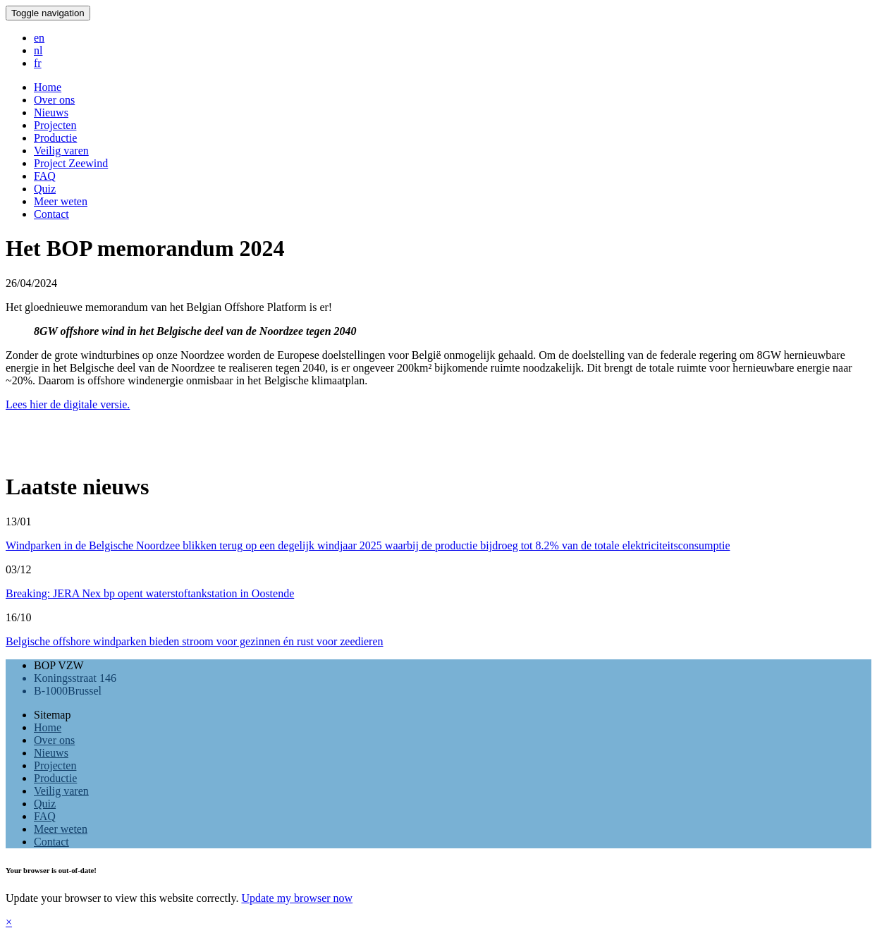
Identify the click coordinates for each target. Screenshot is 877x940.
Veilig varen (61, 791)
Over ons (54, 740)
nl (38, 50)
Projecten (55, 765)
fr (38, 63)
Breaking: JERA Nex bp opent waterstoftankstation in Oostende (150, 593)
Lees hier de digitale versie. (68, 404)
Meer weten (60, 829)
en (39, 38)
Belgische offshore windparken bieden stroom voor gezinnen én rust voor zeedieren (195, 641)
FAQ (45, 816)
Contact (51, 842)
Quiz (45, 804)
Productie (55, 778)
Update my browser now (296, 898)
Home (47, 727)
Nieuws (51, 753)
